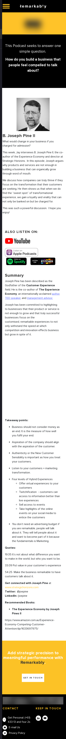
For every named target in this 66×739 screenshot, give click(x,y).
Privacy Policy (17, 733)
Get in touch (33, 677)
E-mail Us (14, 727)
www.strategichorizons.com (22, 587)
